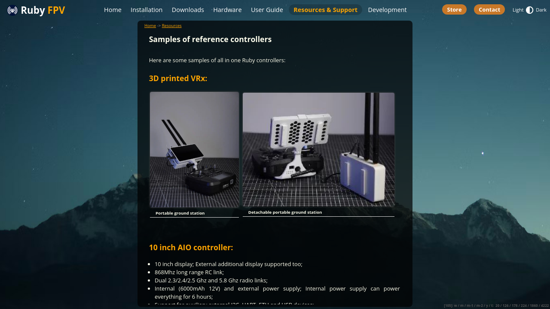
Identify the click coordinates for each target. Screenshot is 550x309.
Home (113, 10)
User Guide (267, 10)
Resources (172, 25)
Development (387, 10)
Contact (489, 9)
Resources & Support (325, 10)
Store (454, 9)
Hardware (227, 10)
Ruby (36, 10)
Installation (146, 10)
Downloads (188, 10)
